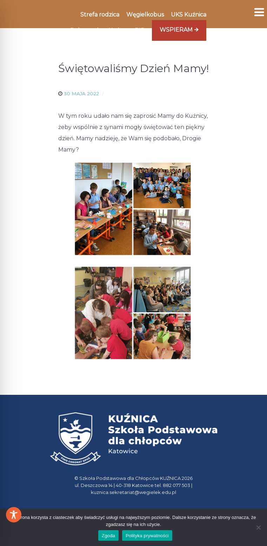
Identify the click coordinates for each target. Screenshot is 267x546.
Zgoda (108, 535)
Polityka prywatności (147, 535)
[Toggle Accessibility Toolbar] (13, 514)
